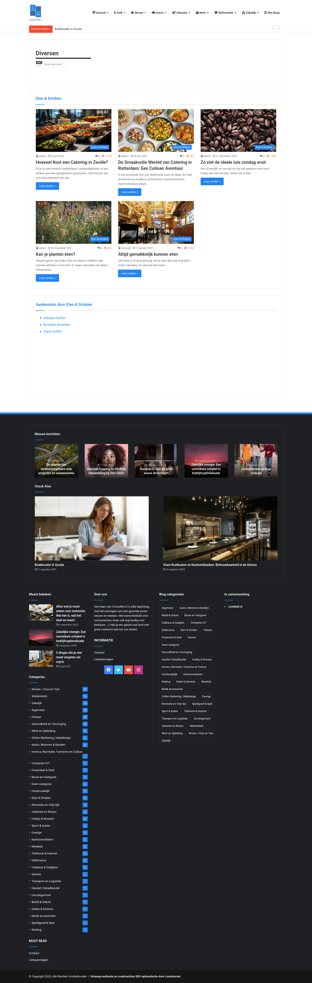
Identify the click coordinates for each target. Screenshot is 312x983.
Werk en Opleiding (43, 730)
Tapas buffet (52, 331)
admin (42, 156)
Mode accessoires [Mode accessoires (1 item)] (172, 689)
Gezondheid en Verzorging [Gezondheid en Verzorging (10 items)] (177, 652)
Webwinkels (223, 12)
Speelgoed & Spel (43, 922)
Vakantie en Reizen (44, 811)
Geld (118, 12)
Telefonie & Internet (44, 853)
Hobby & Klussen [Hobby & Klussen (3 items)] (202, 659)
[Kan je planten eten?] (74, 222)
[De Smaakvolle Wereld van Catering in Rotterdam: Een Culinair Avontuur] (156, 130)
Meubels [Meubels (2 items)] (206, 681)
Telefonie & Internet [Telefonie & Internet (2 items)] (195, 711)
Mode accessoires (44, 915)
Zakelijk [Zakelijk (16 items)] (166, 740)
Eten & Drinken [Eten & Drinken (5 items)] (189, 630)
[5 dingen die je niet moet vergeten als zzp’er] (41, 658)
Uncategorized (41, 895)
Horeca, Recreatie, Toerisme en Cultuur (57, 751)
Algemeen (38, 710)
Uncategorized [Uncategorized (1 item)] (202, 718)
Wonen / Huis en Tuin (46, 689)
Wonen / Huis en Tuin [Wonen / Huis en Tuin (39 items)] (201, 733)
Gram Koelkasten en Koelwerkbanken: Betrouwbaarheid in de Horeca (210, 565)
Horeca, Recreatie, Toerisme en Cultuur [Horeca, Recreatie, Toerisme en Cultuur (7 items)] (184, 666)
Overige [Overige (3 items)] (206, 696)
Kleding (36, 929)
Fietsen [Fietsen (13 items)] (207, 630)
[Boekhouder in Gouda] (92, 528)
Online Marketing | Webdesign (51, 737)
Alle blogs (272, 12)
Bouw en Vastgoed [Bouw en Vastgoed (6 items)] (195, 615)
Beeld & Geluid (41, 902)
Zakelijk (249, 12)
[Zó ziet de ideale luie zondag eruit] (238, 130)
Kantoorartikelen (42, 839)
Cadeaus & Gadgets (45, 867)
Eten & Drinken (41, 798)
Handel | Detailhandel (45, 888)
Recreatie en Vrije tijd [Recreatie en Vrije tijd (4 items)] (174, 703)
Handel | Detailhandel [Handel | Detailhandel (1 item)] (174, 659)
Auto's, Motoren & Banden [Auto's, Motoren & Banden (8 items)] (194, 607)
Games (36, 874)
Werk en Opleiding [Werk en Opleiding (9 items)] (172, 733)
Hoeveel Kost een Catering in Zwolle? (72, 162)
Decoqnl (126, 248)
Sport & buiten (41, 825)
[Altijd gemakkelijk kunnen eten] (156, 222)
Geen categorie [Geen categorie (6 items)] (170, 644)
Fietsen (36, 717)
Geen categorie (42, 784)
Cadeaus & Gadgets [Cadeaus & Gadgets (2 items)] (173, 622)
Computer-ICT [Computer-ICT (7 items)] (198, 622)
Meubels (37, 846)
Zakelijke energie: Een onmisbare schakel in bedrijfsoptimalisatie (206, 469)
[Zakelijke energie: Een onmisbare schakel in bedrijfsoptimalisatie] (41, 638)
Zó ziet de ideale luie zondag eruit (233, 162)
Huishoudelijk (41, 791)
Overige (37, 832)
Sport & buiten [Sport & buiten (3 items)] (170, 711)
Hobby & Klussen (43, 818)
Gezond (99, 12)
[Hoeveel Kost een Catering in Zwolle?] (74, 130)
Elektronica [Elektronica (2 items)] (168, 630)
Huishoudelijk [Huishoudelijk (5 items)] (169, 674)
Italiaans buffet (54, 318)
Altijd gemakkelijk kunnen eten (148, 254)
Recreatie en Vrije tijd (45, 804)
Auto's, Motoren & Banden (48, 744)
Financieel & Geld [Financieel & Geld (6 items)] (172, 637)
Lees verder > (47, 186)
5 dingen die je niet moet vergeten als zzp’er (69, 657)
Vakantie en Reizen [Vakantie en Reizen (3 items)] (173, 725)
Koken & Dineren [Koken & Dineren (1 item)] (185, 681)
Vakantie (179, 12)
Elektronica (39, 860)
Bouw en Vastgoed (44, 777)
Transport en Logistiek (46, 881)
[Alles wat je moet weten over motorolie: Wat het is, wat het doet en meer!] (41, 612)
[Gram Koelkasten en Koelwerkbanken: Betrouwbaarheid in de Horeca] (220, 528)
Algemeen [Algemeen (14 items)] (167, 607)
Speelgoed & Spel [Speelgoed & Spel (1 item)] (202, 703)
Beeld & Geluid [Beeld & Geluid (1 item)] (170, 615)
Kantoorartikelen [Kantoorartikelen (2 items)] (193, 674)
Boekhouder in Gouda (68, 29)
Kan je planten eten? (55, 254)
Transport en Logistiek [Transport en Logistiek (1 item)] (175, 718)
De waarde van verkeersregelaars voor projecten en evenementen (56, 469)
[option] (56, 461)
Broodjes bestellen (56, 325)
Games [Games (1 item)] (192, 637)
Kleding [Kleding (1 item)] (166, 681)
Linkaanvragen (38, 960)
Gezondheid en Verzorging (49, 724)
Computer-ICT (41, 763)
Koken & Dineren (42, 909)
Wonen (137, 12)
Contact (34, 953)
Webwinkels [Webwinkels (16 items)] (196, 725)
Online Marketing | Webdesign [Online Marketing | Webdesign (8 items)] (179, 696)
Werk (201, 12)
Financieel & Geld (43, 770)
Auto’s (158, 12)
